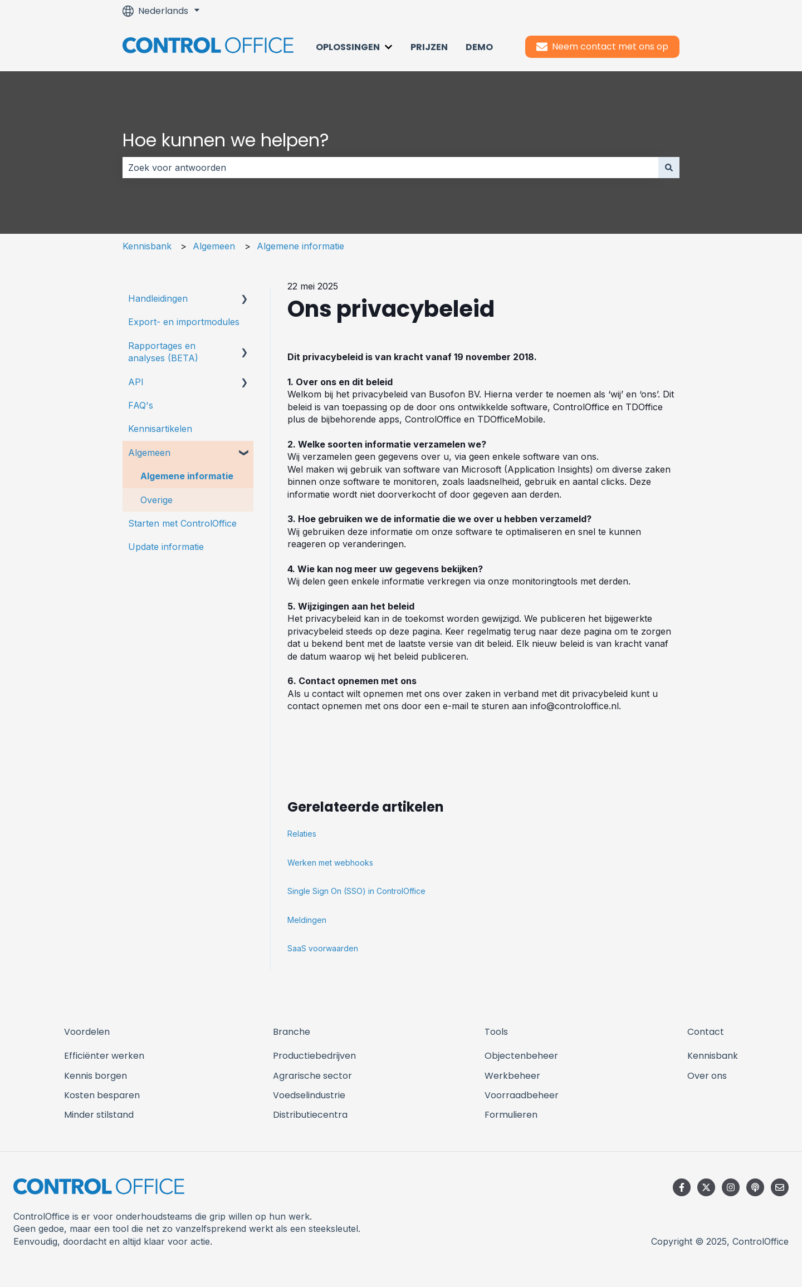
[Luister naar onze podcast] (755, 1187)
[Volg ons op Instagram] (731, 1187)
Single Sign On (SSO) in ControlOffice (356, 891)
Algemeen (214, 246)
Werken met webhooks (330, 862)
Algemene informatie (300, 246)
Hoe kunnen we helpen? (226, 140)
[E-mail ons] (780, 1187)
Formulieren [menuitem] (511, 1114)
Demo (479, 47)
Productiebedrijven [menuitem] (314, 1055)
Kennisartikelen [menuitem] (160, 428)
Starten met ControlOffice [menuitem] (182, 523)
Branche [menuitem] (291, 1031)
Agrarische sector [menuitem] (312, 1075)
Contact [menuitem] (705, 1031)
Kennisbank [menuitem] (712, 1055)
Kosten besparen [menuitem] (102, 1095)
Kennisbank (147, 246)
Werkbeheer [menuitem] (512, 1075)
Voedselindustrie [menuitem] (309, 1095)
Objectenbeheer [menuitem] (521, 1055)
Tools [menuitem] (496, 1031)
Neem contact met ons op (602, 46)
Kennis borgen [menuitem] (95, 1075)
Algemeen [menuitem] (149, 452)
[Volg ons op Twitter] (706, 1187)
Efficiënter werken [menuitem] (104, 1055)
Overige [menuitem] (156, 499)
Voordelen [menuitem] (87, 1031)
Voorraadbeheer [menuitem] (522, 1095)
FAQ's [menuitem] (140, 405)
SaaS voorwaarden (322, 948)
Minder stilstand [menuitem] (99, 1114)
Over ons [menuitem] (707, 1075)
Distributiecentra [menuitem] (310, 1114)
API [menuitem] (136, 381)
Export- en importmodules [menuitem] (183, 321)
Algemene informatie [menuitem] (186, 476)
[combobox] (390, 167)
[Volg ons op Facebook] (682, 1187)
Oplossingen (348, 47)
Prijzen (429, 47)
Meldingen (306, 920)
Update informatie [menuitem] (166, 546)
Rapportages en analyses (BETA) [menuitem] (163, 351)
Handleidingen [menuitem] (158, 298)
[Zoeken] (668, 167)
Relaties (301, 833)
